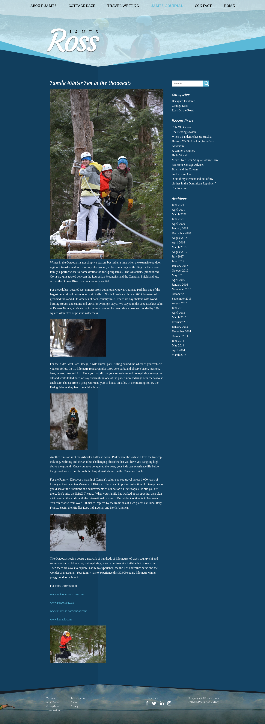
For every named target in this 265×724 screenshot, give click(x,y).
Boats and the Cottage (185, 169)
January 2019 (180, 228)
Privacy (74, 706)
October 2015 (180, 294)
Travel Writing (123, 5)
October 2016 (180, 270)
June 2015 (178, 308)
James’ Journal (167, 5)
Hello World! (180, 155)
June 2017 (178, 261)
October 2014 (180, 336)
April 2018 (178, 242)
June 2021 (178, 205)
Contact (203, 5)
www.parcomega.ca (62, 602)
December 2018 (181, 233)
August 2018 (179, 237)
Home (229, 5)
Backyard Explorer (183, 101)
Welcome (50, 697)
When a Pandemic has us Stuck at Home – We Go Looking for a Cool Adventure (193, 141)
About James (43, 5)
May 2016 (178, 275)
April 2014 (178, 350)
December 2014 (181, 331)
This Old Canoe (181, 127)
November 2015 (181, 289)
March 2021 (179, 214)
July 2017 (178, 256)
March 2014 (179, 354)
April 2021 (178, 209)
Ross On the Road (183, 110)
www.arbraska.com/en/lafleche (68, 611)
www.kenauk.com (61, 619)
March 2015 (179, 317)
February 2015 (180, 322)
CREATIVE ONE (210, 701)
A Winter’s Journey (183, 150)
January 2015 (180, 326)
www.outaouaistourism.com (67, 594)
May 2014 (178, 345)
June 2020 (178, 219)
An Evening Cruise (183, 174)
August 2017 (179, 251)
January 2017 (180, 265)
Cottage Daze (82, 5)
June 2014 (178, 340)
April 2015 (178, 312)
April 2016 (178, 279)
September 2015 (181, 298)
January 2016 (180, 284)
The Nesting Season (184, 132)
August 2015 (179, 303)
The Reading (179, 188)
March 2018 (179, 247)
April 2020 (178, 223)
